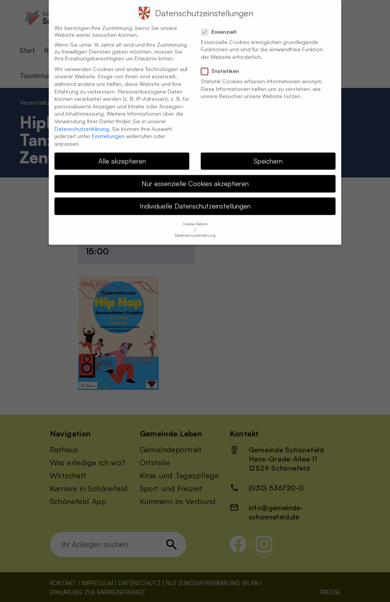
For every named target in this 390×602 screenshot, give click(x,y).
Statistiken (223, 62)
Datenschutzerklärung (81, 120)
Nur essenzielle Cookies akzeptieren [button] (195, 175)
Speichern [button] (268, 153)
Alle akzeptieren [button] (122, 153)
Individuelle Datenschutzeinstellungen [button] (195, 197)
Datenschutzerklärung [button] (195, 227)
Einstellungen (108, 128)
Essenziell (222, 23)
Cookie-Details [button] (195, 215)
